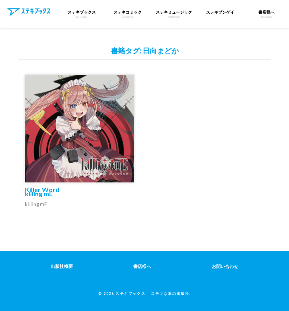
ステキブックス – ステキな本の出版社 (152, 294)
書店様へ (142, 266)
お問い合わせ (225, 266)
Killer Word (42, 191)
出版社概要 (62, 266)
